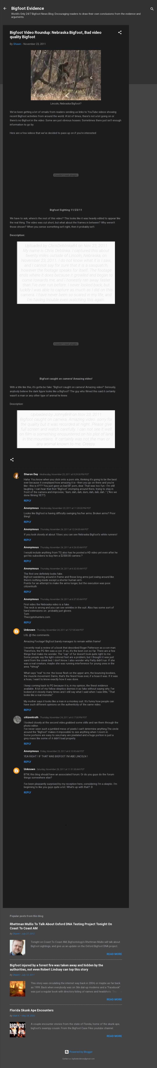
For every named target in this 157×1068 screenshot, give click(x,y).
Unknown (29, 629)
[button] (120, 33)
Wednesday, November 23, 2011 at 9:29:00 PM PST (64, 474)
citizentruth (31, 717)
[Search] (152, 9)
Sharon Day (31, 474)
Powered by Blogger (79, 1051)
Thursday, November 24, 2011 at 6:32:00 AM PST (63, 568)
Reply (27, 500)
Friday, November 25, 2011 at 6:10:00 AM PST (62, 751)
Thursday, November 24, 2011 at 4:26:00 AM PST (63, 547)
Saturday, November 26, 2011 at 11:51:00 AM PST (60, 769)
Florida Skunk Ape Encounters (31, 1010)
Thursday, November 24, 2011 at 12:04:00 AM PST (64, 529)
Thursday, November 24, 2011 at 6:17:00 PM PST (63, 717)
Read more (114, 954)
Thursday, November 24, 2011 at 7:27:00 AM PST (60, 630)
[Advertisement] (143, 77)
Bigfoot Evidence (27, 8)
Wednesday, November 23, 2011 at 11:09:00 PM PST (65, 508)
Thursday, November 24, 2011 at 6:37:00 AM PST (63, 599)
